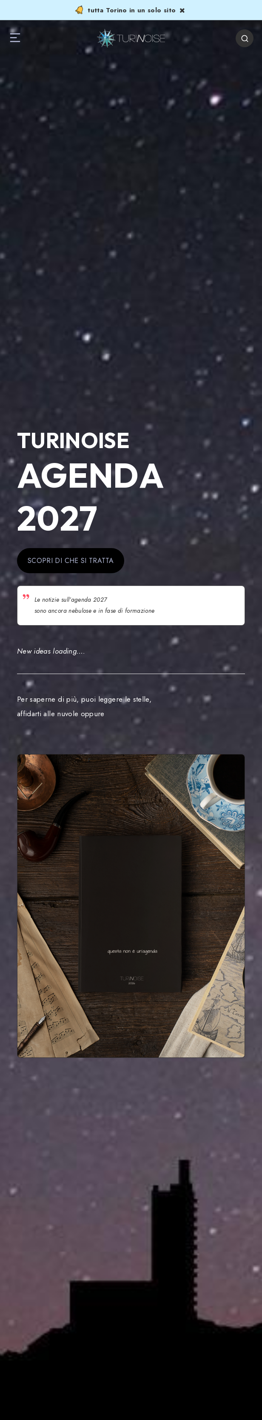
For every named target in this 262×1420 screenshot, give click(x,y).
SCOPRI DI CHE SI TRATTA (71, 561)
